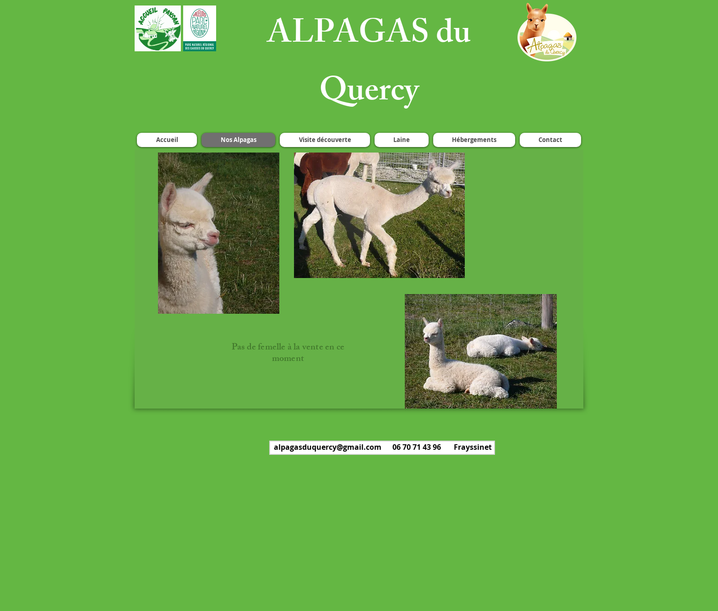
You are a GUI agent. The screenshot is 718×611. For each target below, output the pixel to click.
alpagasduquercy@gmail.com (327, 447)
